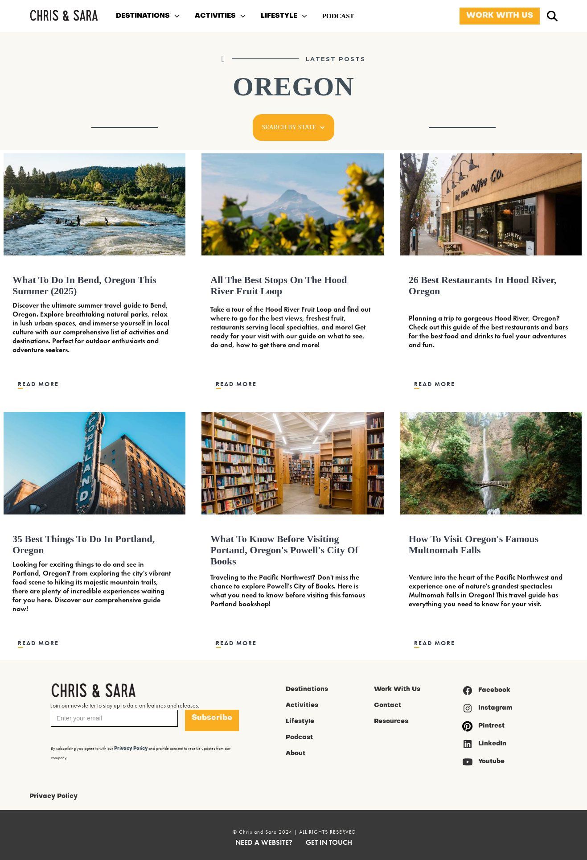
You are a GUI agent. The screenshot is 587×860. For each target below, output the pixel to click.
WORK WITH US (499, 16)
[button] (148, 16)
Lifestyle (300, 721)
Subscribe (212, 718)
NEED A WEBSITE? (263, 842)
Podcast (299, 738)
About (295, 754)
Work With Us (397, 689)
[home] (63, 16)
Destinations (307, 689)
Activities (302, 705)
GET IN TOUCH (329, 842)
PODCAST (338, 16)
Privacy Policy (53, 796)
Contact (387, 705)
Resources (391, 721)
